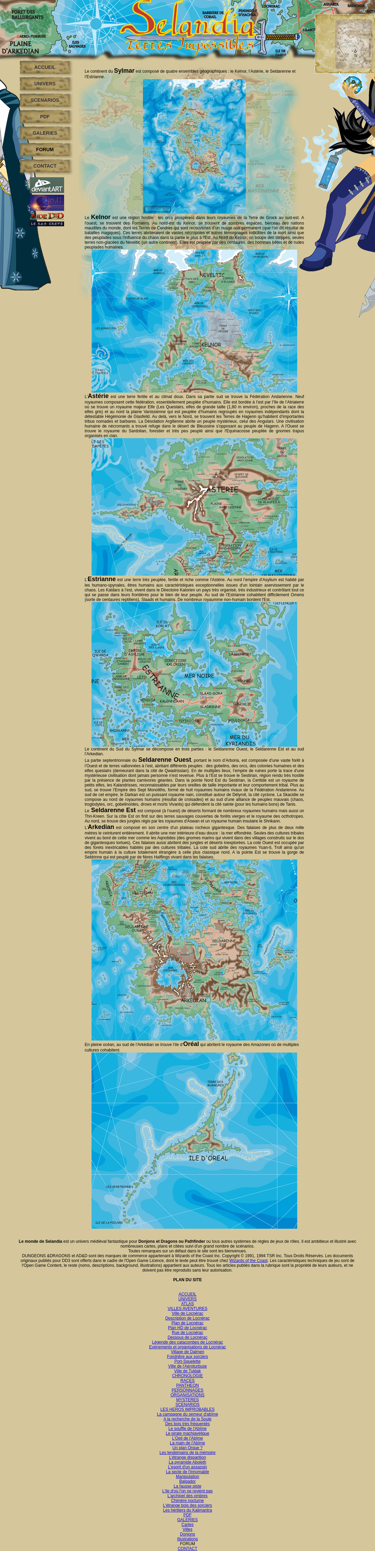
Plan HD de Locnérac (187, 1327)
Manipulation (187, 1476)
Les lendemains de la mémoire (187, 1452)
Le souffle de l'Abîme (187, 1428)
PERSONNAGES (188, 1390)
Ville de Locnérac (187, 1313)
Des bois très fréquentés (187, 1423)
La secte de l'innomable (187, 1471)
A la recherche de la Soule (187, 1419)
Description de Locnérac (187, 1318)
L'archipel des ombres (187, 1495)
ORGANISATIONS (187, 1395)
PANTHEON (187, 1385)
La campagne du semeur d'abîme (187, 1414)
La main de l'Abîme (187, 1443)
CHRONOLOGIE (187, 1375)
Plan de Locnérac (187, 1323)
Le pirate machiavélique (187, 1433)
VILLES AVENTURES (187, 1308)
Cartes (187, 1524)
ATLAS (187, 1303)
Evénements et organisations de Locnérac (187, 1347)
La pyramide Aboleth (187, 1462)
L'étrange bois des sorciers (187, 1505)
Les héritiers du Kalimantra (187, 1510)
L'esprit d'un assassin (187, 1467)
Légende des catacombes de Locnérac (187, 1342)
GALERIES (45, 133)
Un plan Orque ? (187, 1447)
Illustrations (187, 1539)
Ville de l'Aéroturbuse (187, 1366)
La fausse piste (188, 1486)
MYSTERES (187, 1399)
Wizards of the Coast (248, 1260)
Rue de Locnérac (187, 1332)
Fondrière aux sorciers (187, 1356)
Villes (187, 1529)
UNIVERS (45, 83)
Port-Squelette (187, 1361)
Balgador (187, 1481)
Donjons (187, 1534)
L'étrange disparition (187, 1457)
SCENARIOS (45, 100)
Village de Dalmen (187, 1351)
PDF (45, 116)
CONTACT (44, 166)
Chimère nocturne (187, 1500)
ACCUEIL (45, 67)
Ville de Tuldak (187, 1371)
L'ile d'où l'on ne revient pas (187, 1491)
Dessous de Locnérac (187, 1337)
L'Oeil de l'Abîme (187, 1438)
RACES (187, 1380)
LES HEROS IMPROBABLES (187, 1409)
